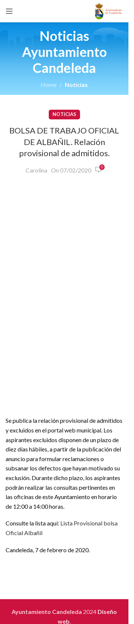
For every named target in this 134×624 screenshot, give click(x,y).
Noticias (76, 84)
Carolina (36, 170)
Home (49, 84)
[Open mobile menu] (9, 11)
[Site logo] (108, 10)
